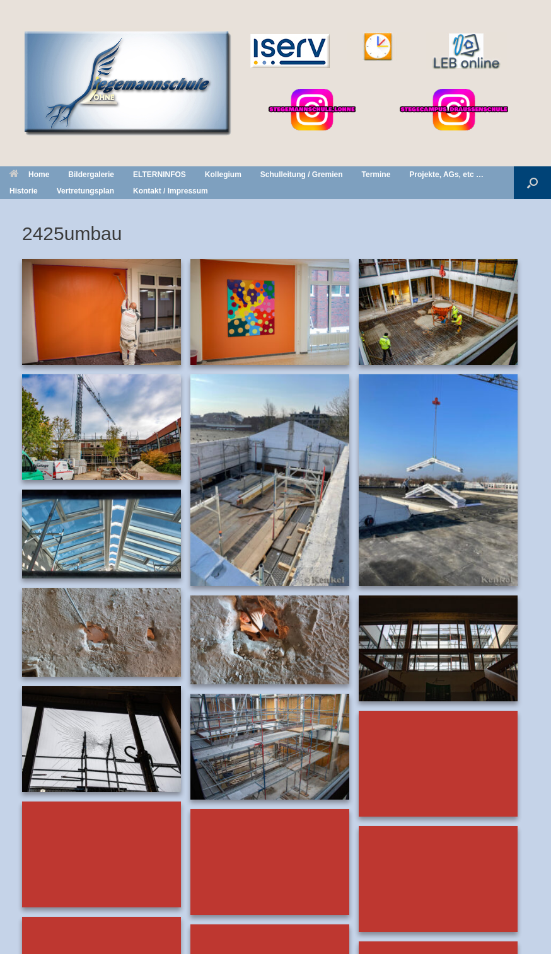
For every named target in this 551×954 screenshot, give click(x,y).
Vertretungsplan (85, 191)
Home (29, 174)
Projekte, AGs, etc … (446, 174)
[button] (532, 182)
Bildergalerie (91, 174)
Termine (376, 174)
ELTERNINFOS (159, 174)
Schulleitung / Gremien (301, 174)
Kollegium (223, 174)
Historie (23, 191)
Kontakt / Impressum (170, 191)
